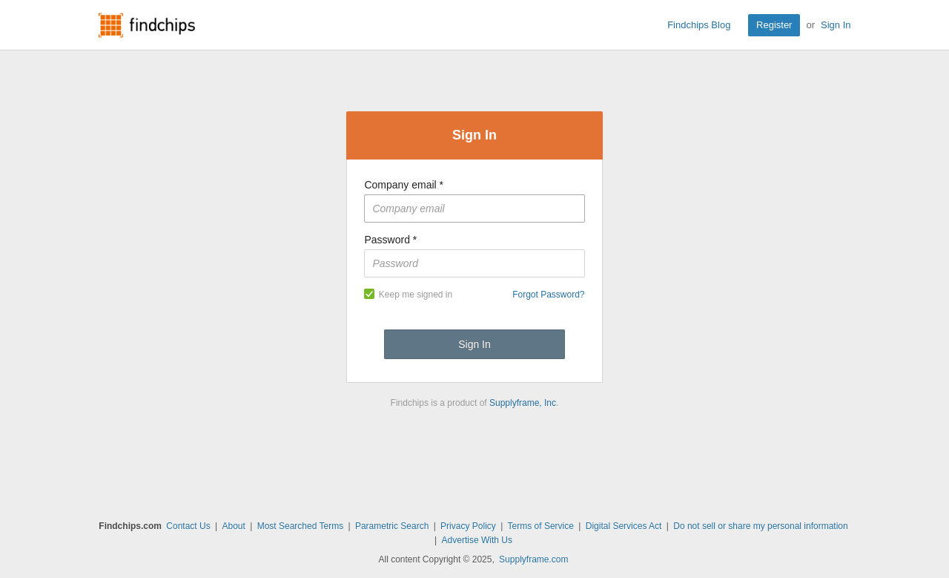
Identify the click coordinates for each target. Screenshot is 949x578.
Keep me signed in (408, 294)
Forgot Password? (548, 294)
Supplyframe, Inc (522, 403)
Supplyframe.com (533, 559)
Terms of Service (541, 526)
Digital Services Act (624, 526)
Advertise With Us (477, 540)
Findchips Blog (698, 24)
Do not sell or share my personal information (760, 526)
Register (774, 24)
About (233, 526)
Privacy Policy (468, 526)
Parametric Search (392, 526)
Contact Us (188, 526)
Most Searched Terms (300, 526)
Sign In (835, 24)
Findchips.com (147, 25)
